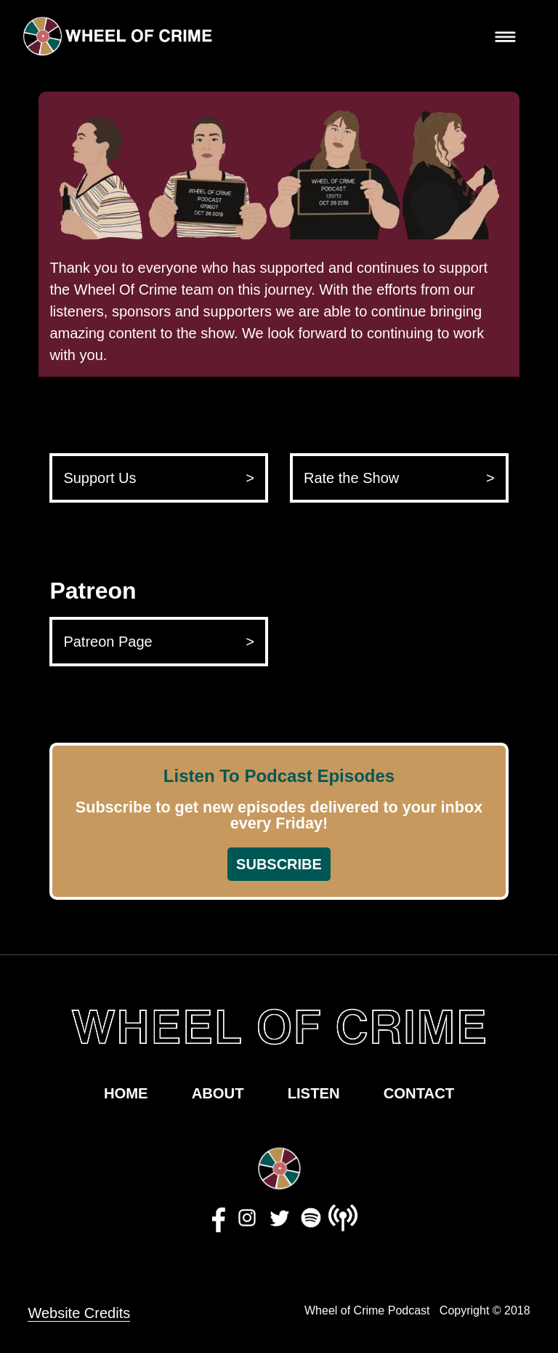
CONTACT (419, 1093)
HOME (126, 1093)
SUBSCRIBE (279, 864)
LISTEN (314, 1093)
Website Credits (79, 1313)
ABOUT (218, 1093)
